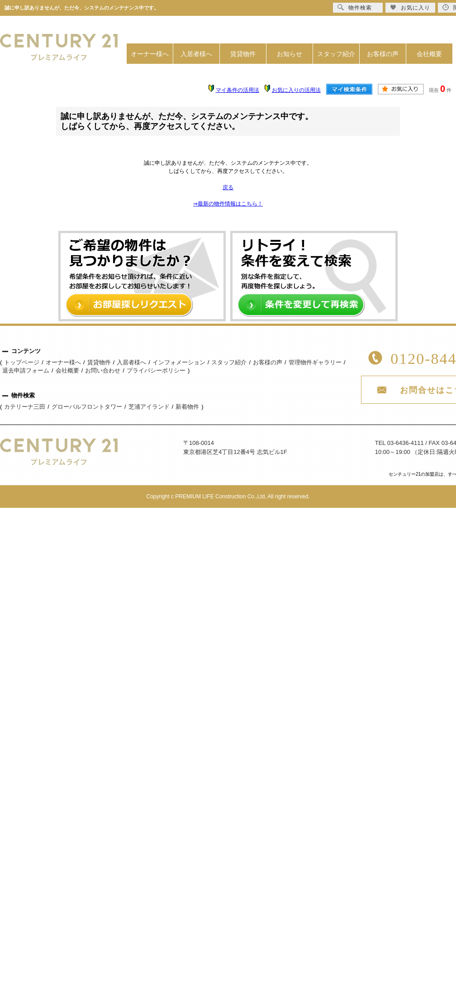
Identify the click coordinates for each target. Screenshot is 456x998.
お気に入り (410, 7)
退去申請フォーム (25, 370)
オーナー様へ (150, 53)
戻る (228, 187)
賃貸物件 (243, 53)
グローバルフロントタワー (87, 406)
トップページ (21, 362)
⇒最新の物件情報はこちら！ (228, 204)
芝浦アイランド (149, 406)
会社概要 (429, 53)
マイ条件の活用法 (237, 90)
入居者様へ (196, 53)
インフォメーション (178, 362)
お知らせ (289, 53)
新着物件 (187, 406)
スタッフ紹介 (336, 53)
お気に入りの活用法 (296, 90)
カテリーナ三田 (24, 406)
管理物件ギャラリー (315, 362)
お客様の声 (383, 53)
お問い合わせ (102, 370)
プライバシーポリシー (156, 370)
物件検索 (354, 7)
